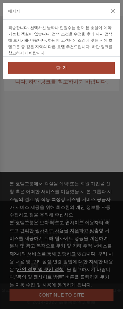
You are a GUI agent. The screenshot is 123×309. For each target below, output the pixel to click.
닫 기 (61, 67)
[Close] (112, 11)
